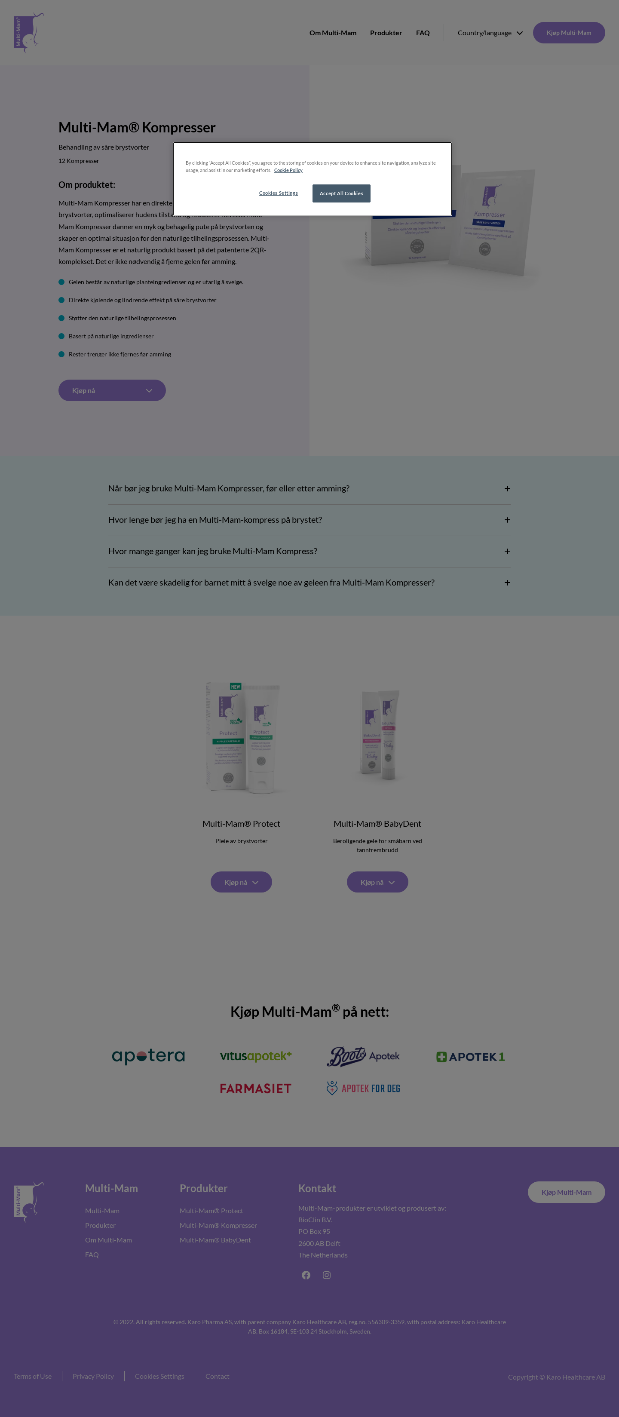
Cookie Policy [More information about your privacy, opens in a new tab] (288, 170)
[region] (312, 179)
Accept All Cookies (341, 193)
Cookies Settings (278, 193)
